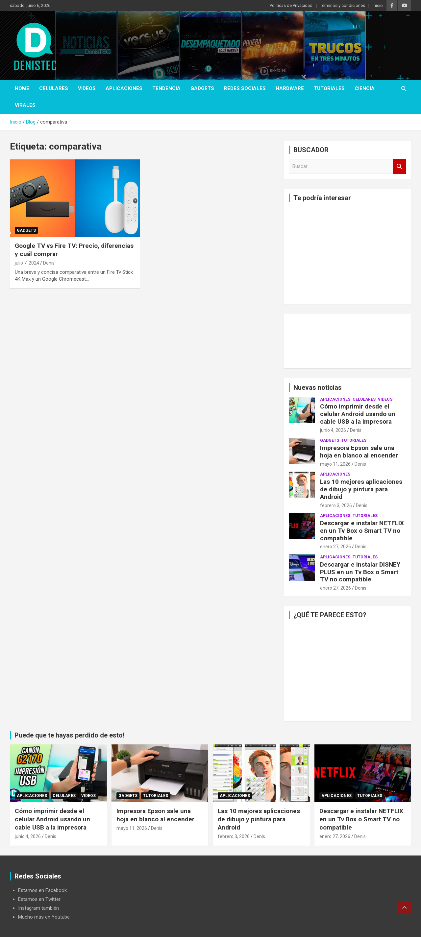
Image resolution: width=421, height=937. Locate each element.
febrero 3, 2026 (336, 505)
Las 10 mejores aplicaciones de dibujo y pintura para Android (361, 489)
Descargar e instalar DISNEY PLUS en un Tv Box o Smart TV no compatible (360, 572)
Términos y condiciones (342, 5)
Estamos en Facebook (42, 890)
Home (22, 88)
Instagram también (38, 908)
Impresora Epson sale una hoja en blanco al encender (359, 451)
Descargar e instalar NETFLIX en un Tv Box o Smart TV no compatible (362, 530)
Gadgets (202, 88)
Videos (87, 88)
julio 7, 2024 (27, 263)
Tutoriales (329, 88)
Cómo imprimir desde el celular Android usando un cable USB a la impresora (357, 414)
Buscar (399, 166)
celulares (53, 88)
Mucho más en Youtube (44, 917)
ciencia (365, 88)
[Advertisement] (347, 253)
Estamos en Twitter (39, 899)
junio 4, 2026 (333, 430)
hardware (290, 88)
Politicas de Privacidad (291, 5)
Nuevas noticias (317, 387)
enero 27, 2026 (335, 546)
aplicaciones (124, 88)
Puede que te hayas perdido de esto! (69, 735)
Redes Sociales (245, 88)
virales (25, 105)
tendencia (166, 88)
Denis (49, 263)
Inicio (378, 5)
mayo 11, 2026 (335, 464)
